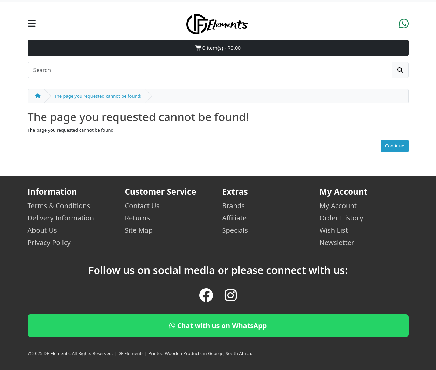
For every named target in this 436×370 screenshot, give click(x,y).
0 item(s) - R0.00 (218, 47)
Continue (394, 146)
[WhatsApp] (404, 26)
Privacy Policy (49, 242)
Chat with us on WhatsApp (218, 325)
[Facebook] (206, 295)
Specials (235, 230)
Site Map (139, 230)
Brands (233, 205)
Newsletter (337, 242)
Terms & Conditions (59, 205)
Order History (341, 218)
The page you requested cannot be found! (97, 96)
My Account (338, 205)
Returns (137, 218)
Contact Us (142, 205)
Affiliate (234, 218)
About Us (42, 230)
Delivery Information (61, 218)
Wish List (334, 230)
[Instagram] (231, 295)
